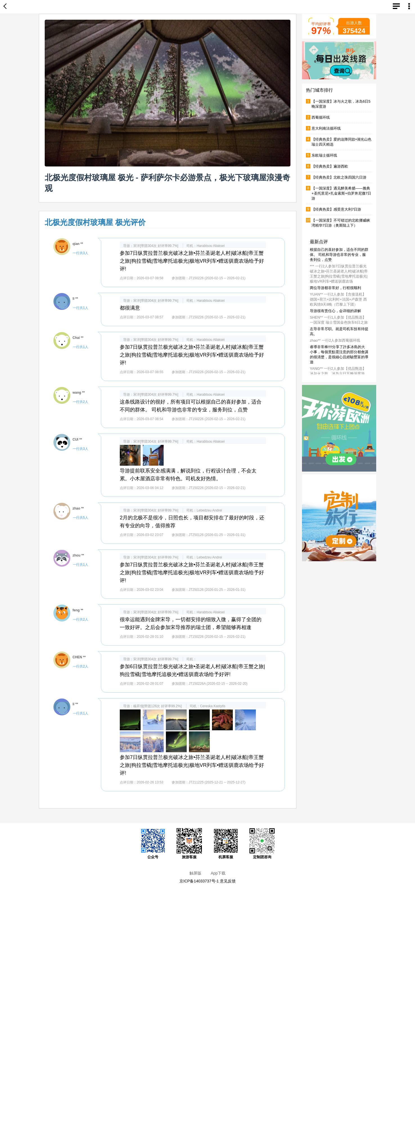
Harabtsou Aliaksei (210, 246)
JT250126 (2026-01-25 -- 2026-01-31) (217, 535)
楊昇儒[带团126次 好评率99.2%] (157, 706)
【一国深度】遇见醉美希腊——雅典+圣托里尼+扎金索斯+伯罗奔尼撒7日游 (341, 193)
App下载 (218, 873)
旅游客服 (189, 843)
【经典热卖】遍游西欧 (330, 166)
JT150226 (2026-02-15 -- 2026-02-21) (217, 278)
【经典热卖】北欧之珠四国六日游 (339, 177)
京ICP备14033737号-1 (199, 881)
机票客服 (225, 843)
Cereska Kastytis (212, 706)
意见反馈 (228, 881)
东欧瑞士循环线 (324, 155)
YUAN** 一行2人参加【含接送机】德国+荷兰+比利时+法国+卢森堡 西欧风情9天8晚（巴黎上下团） (338, 299)
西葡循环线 (321, 117)
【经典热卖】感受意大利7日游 (336, 209)
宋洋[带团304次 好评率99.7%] (155, 246)
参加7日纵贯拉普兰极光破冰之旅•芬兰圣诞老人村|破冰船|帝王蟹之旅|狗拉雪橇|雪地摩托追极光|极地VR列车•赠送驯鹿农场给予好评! (192, 261)
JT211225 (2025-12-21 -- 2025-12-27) (217, 782)
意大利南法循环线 (326, 128)
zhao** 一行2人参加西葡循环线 (335, 340)
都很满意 (130, 308)
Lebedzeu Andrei (209, 510)
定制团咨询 (262, 843)
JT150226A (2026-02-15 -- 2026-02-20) (218, 684)
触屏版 (195, 873)
